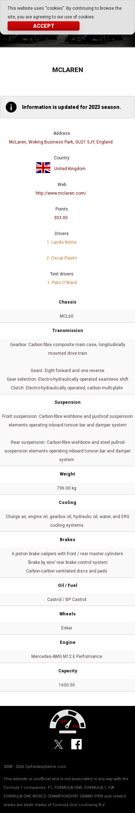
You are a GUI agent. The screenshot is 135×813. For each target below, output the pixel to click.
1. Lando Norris (62, 242)
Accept (43, 26)
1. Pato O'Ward (62, 282)
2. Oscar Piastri (61, 258)
